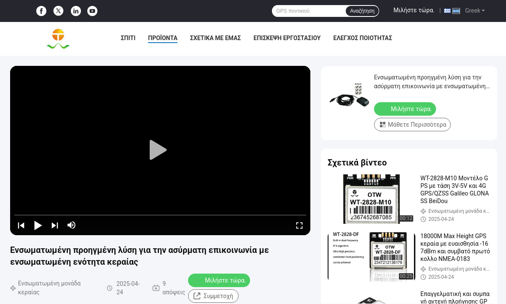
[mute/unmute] (71, 225)
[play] (160, 150)
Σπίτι (128, 38)
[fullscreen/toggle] (299, 225)
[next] (54, 225)
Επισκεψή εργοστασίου (286, 38)
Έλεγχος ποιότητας (363, 38)
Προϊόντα (163, 38)
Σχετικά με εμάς (215, 38)
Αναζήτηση (362, 11)
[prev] (21, 225)
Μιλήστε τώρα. (413, 10)
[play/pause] (38, 225)
